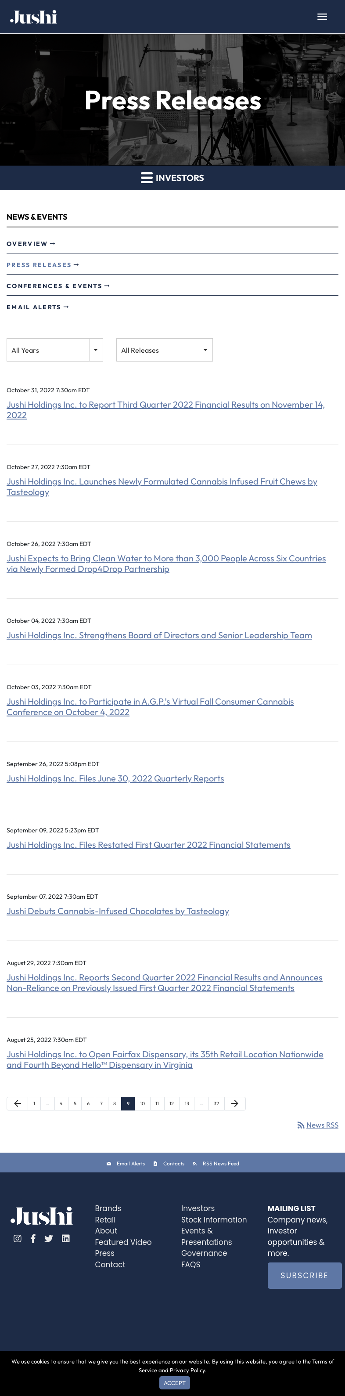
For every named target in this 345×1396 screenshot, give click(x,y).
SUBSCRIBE (305, 1275)
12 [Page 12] (174, 1105)
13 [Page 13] (189, 1105)
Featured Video (123, 1242)
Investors (198, 1208)
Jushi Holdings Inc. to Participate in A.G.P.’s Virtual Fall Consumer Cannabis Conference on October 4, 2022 (150, 706)
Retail (105, 1220)
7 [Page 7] (104, 1105)
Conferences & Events (54, 286)
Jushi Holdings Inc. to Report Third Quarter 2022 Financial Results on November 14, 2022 (166, 409)
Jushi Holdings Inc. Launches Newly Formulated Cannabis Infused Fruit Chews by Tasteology (162, 486)
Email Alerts (34, 307)
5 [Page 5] (77, 1105)
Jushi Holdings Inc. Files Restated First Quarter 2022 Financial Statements (149, 844)
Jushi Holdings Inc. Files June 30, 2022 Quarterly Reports (115, 778)
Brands (108, 1208)
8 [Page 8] (117, 1105)
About (106, 1231)
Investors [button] (172, 177)
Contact (110, 1264)
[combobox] (55, 350)
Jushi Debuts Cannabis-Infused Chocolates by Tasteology (118, 910)
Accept (175, 1382)
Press (105, 1253)
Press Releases (39, 265)
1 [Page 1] (37, 1105)
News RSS (317, 1124)
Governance (204, 1253)
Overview (27, 244)
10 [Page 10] (145, 1105)
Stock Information (214, 1220)
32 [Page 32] (218, 1105)
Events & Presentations (206, 1237)
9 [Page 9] (130, 1105)
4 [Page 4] (63, 1105)
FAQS (190, 1264)
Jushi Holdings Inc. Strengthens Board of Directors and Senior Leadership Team (159, 634)
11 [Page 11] (160, 1105)
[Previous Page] (17, 1103)
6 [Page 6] (90, 1105)
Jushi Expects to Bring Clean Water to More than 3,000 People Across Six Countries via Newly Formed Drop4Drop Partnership (166, 563)
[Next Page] (235, 1103)
